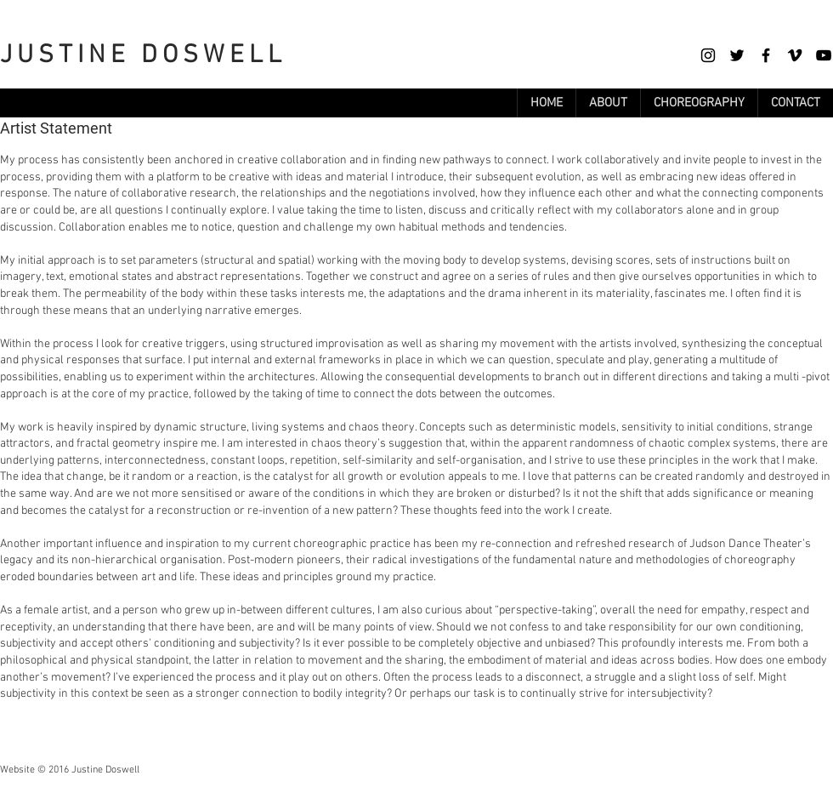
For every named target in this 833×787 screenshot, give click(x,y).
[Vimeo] (794, 55)
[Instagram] (708, 55)
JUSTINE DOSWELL (143, 55)
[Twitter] (737, 55)
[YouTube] (823, 55)
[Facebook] (765, 55)
